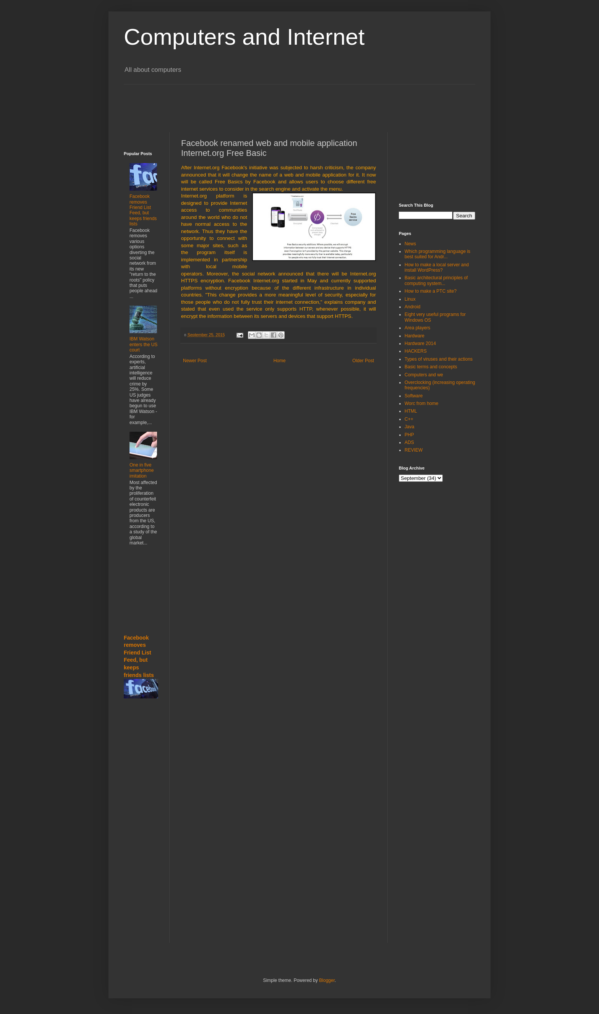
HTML (411, 411)
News (410, 243)
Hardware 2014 (420, 343)
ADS (409, 442)
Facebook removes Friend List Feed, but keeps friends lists (143, 210)
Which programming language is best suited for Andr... (437, 254)
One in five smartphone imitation (142, 470)
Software (414, 395)
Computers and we (424, 374)
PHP (409, 434)
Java (409, 426)
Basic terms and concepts (431, 366)
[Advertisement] (309, 101)
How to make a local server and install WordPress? (437, 267)
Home (280, 360)
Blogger (327, 980)
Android (412, 306)
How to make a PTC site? (431, 291)
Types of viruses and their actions (439, 359)
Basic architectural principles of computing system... (436, 280)
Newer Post (195, 360)
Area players (417, 327)
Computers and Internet (244, 37)
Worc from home (421, 403)
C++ (409, 419)
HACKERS (416, 351)
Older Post (363, 360)
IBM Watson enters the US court (143, 344)
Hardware (414, 336)
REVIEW (414, 450)
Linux (410, 299)
